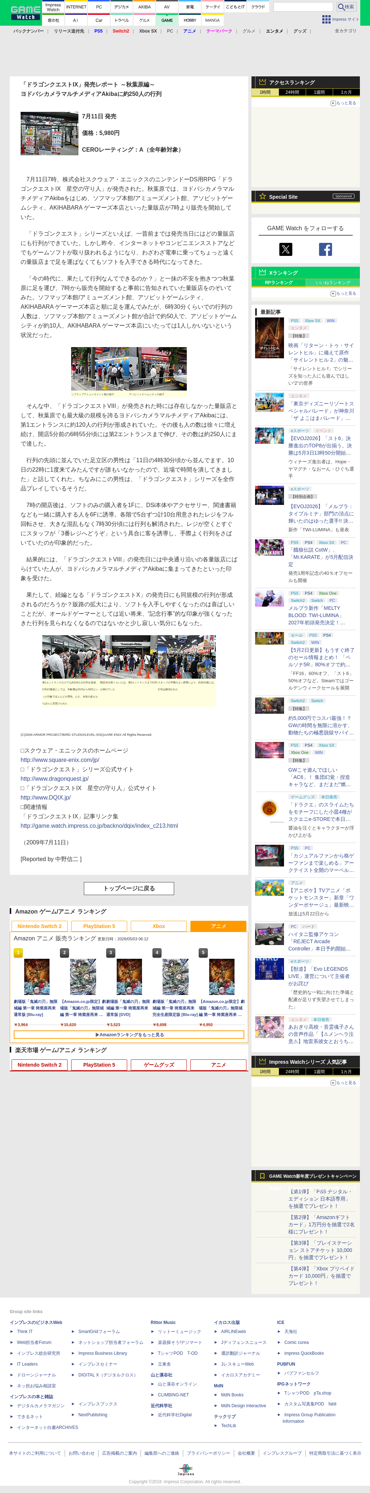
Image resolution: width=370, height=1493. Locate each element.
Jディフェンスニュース (244, 1342)
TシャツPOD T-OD (178, 1353)
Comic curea (296, 1342)
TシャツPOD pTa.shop (307, 1393)
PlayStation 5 (99, 926)
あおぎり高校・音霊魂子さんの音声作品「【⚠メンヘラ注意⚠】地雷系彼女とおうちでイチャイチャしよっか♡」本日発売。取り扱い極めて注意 (321, 1041)
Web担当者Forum (34, 1342)
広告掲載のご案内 (119, 1453)
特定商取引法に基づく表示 (335, 1453)
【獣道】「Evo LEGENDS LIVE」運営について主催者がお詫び (319, 976)
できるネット (30, 1416)
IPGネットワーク (294, 1384)
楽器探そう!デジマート (180, 1342)
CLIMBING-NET (173, 1394)
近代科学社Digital (175, 1414)
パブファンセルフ (301, 1373)
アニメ (218, 926)
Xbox (158, 926)
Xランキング (283, 273)
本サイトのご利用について (35, 1453)
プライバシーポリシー (208, 1453)
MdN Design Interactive (243, 1405)
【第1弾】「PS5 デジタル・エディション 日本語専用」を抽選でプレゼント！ (320, 1199)
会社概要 (246, 1453)
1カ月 (346, 92)
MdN (218, 1385)
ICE (280, 1322)
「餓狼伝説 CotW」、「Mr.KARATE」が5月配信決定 (320, 557)
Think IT (25, 1331)
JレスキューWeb (237, 1364)
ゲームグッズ (159, 1065)
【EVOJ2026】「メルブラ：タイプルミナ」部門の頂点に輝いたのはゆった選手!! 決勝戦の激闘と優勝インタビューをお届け (321, 520)
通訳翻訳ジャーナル (240, 1353)
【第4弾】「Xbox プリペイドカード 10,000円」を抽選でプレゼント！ (321, 1276)
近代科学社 (161, 1405)
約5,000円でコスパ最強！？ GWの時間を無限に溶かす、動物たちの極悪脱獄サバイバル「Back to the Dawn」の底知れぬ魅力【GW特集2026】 (321, 732)
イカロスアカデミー (240, 1375)
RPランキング (279, 282)
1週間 (319, 92)
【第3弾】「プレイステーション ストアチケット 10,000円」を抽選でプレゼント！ (320, 1250)
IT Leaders (27, 1364)
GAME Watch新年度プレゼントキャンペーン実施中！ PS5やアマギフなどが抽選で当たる (313, 1178)
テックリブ (225, 1416)
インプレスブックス (97, 1403)
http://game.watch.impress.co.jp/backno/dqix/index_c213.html (99, 826)
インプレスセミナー (97, 1364)
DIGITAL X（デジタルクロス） (108, 1375)
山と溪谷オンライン (177, 1384)
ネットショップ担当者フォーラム (110, 1342)
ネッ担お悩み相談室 (36, 1385)
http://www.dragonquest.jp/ (55, 779)
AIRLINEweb (233, 1331)
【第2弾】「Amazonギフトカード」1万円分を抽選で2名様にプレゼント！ (321, 1224)
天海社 (290, 1331)
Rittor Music (163, 1322)
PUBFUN (286, 1364)
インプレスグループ (282, 1453)
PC (170, 31)
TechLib (228, 1425)
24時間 (292, 92)
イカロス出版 (227, 1322)
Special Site (283, 197)
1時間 (265, 92)
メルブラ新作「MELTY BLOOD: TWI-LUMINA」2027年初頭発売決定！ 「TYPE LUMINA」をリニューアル (320, 622)
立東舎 (164, 1364)
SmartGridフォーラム (99, 1331)
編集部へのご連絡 (162, 1453)
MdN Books (232, 1394)
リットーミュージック (179, 1331)
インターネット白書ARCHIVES (47, 1427)
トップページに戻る (129, 888)
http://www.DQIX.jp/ (46, 797)
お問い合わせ (82, 1453)
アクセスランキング (292, 82)
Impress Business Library (102, 1353)
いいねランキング (333, 282)
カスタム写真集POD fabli (310, 1403)
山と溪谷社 (161, 1375)
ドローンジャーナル (36, 1375)
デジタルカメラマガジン (41, 1405)
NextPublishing (92, 1414)
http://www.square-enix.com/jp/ (60, 760)
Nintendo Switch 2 (39, 926)
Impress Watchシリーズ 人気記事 (308, 1062)
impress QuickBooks (304, 1353)
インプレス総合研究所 (38, 1353)
